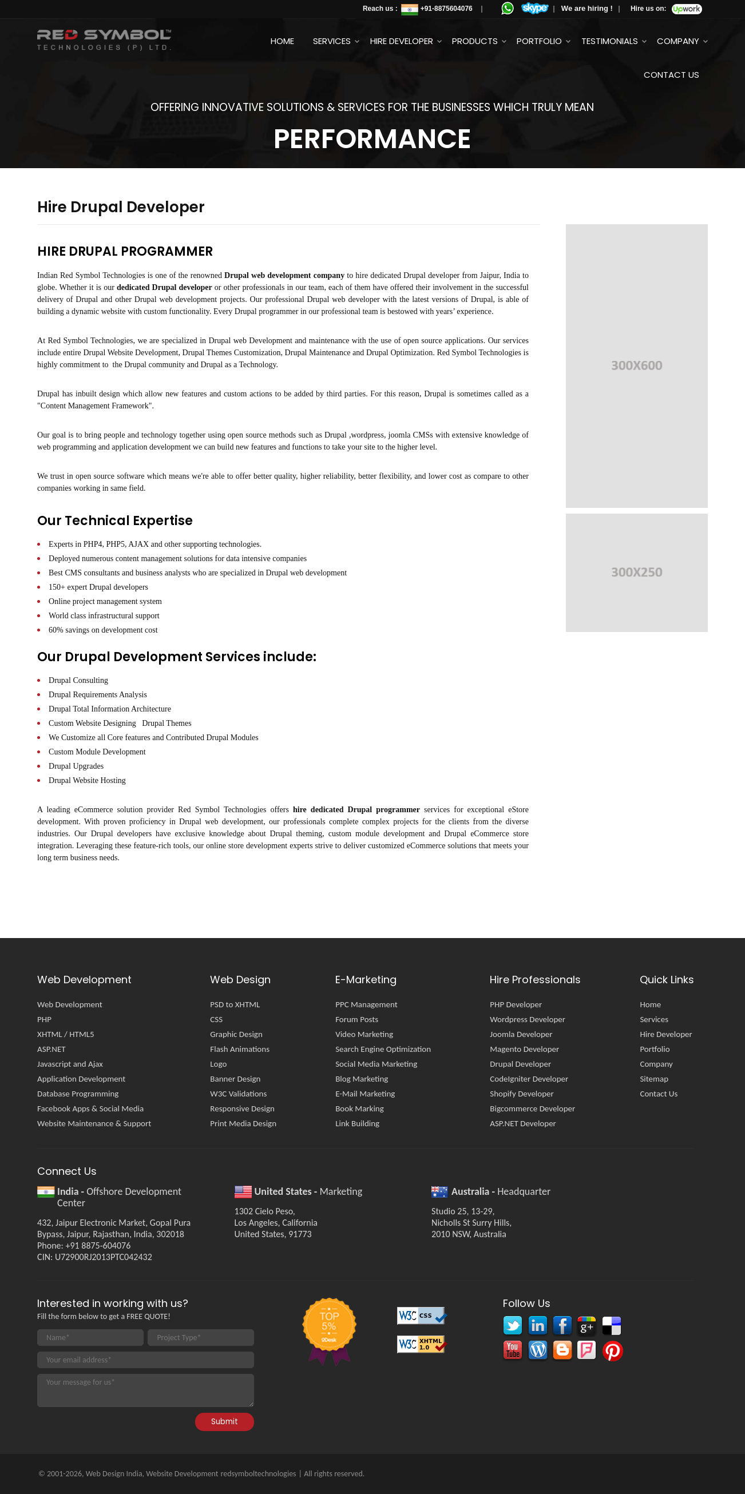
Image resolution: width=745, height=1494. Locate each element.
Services (332, 41)
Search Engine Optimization (383, 1049)
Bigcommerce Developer (532, 1108)
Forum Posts (356, 1019)
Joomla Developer (521, 1034)
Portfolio (539, 41)
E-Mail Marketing (365, 1093)
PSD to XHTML (235, 1004)
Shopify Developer (521, 1093)
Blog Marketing (361, 1079)
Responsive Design (242, 1108)
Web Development (69, 1004)
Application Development (81, 1079)
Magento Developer (524, 1049)
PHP (44, 1019)
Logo (218, 1064)
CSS (216, 1019)
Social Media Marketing (376, 1064)
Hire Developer (401, 41)
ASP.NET (51, 1049)
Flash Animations (240, 1049)
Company (678, 41)
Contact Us (671, 75)
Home (282, 41)
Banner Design (235, 1079)
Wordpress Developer (527, 1019)
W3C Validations (238, 1093)
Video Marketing (364, 1034)
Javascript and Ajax (70, 1064)
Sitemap (654, 1079)
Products (475, 41)
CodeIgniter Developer (529, 1079)
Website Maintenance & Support (94, 1123)
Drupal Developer (520, 1064)
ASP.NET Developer (523, 1123)
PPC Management (366, 1004)
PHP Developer (516, 1004)
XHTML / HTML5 (65, 1034)
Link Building (357, 1123)
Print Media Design (243, 1123)
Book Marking (359, 1108)
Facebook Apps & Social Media (90, 1108)
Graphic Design (236, 1034)
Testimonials (609, 41)
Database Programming (77, 1093)
